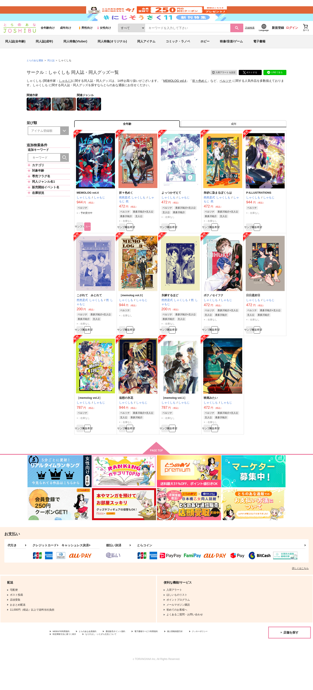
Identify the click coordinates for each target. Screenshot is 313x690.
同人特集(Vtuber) (75, 53)
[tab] (233, 137)
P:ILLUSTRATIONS (258, 207)
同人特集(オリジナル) (112, 53)
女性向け (104, 39)
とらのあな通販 (36, 71)
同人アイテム (146, 53)
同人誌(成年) (44, 53)
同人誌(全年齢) (15, 53)
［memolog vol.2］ (89, 417)
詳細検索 (250, 39)
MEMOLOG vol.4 (174, 92)
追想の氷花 (126, 417)
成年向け (65, 39)
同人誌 (53, 71)
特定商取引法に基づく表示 (98, 656)
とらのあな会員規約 (95, 653)
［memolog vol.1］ (174, 417)
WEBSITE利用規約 (64, 653)
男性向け (85, 39)
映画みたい (211, 417)
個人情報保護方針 (202, 653)
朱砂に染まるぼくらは (218, 207)
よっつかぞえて (171, 207)
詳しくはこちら (300, 589)
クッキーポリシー (63, 656)
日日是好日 (253, 312)
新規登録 (278, 39)
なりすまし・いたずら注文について (144, 656)
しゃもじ (65, 92)
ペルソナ (225, 92)
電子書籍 (259, 53)
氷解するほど (169, 312)
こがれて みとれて (89, 312)
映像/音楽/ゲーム (231, 53)
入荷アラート (220, 83)
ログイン (292, 39)
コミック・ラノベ (178, 53)
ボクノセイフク (213, 312)
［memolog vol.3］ (131, 312)
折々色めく (199, 92)
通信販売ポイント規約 (130, 653)
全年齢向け (48, 39)
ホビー (205, 53)
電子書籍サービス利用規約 (167, 653)
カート (105, 243)
